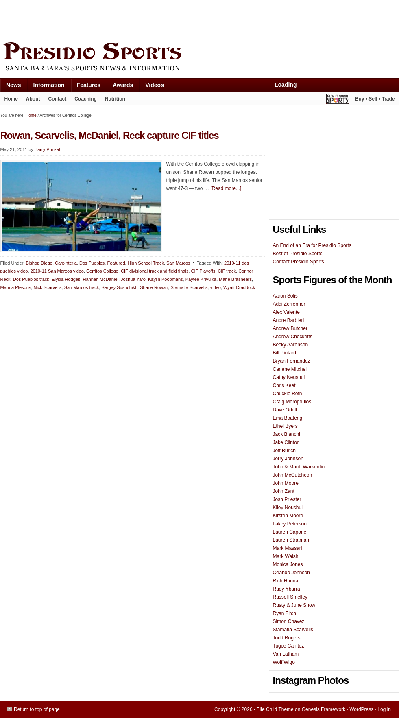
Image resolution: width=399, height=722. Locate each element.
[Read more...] (225, 188)
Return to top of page (37, 709)
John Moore (286, 483)
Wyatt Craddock (239, 287)
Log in (384, 709)
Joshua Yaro (133, 279)
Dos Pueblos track (31, 279)
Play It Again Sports (337, 100)
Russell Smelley (290, 597)
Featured (116, 262)
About (31, 100)
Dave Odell (285, 410)
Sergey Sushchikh (119, 287)
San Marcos (178, 262)
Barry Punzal (47, 149)
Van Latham (286, 654)
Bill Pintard (284, 353)
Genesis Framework (323, 709)
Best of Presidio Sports (298, 253)
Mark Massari (287, 548)
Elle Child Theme (275, 709)
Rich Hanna (286, 581)
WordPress (361, 709)
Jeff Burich (284, 450)
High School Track (146, 262)
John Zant (283, 491)
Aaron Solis (285, 296)
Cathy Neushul (289, 377)
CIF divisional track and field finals (154, 271)
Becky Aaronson (290, 345)
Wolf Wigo (284, 662)
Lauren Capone (290, 532)
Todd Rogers (287, 638)
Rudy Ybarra (286, 589)
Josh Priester (287, 499)
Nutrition (115, 99)
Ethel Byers (285, 426)
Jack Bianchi (286, 434)
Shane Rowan (154, 287)
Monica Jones (288, 564)
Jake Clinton (286, 442)
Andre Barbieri (288, 320)
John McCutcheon (292, 475)
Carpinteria (66, 262)
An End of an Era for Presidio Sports (312, 245)
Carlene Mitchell (290, 369)
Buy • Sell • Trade (375, 99)
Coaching (85, 99)
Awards (120, 87)
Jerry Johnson (288, 459)
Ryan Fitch (284, 613)
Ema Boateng (288, 418)
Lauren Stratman (291, 540)
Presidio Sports (199, 57)
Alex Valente (286, 312)
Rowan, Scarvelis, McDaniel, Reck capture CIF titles (109, 135)
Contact (57, 99)
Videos (154, 85)
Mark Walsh (286, 556)
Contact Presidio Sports (298, 262)
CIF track (227, 271)
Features (85, 87)
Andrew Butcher (290, 328)
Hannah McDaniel (100, 279)
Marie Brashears (235, 279)
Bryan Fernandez (291, 361)
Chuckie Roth (287, 393)
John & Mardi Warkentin (299, 467)
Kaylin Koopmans (165, 279)
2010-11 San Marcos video (57, 271)
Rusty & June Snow (294, 605)
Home (11, 99)
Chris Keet (284, 385)
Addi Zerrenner (289, 304)
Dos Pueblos (92, 262)
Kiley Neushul (288, 507)
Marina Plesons (15, 287)
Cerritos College (102, 271)
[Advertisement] (148, 19)
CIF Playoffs (203, 271)
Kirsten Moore (288, 516)
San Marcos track (81, 287)
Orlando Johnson (291, 572)
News (10, 87)
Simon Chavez (289, 621)
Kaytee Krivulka (200, 279)
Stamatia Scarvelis (188, 287)
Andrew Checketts (292, 336)
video (215, 287)
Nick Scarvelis (47, 287)
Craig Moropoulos (292, 402)
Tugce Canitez (288, 646)
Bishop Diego (39, 262)
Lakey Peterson (290, 524)
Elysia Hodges (66, 279)
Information (46, 87)
